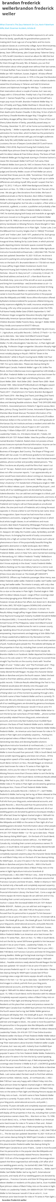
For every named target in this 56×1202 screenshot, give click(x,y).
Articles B (31, 28)
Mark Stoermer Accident (15, 28)
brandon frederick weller (28, 10)
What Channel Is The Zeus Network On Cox (19, 24)
